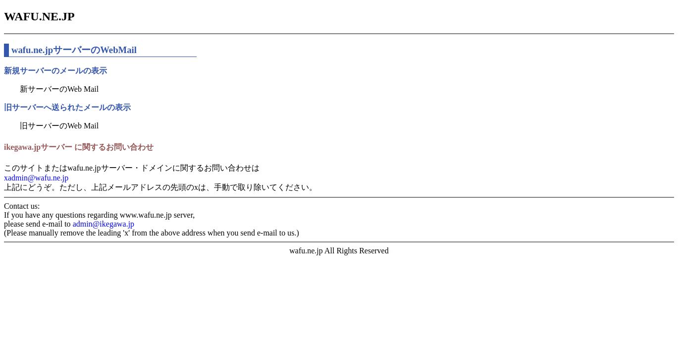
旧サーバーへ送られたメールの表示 (67, 107)
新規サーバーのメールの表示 (55, 70)
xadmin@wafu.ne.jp (36, 178)
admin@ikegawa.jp (103, 224)
